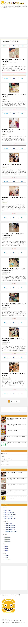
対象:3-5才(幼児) (8, 510)
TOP (7, 594)
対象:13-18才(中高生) (9, 516)
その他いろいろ (5, 464)
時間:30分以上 (7, 541)
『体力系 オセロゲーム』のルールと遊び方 (14, 472)
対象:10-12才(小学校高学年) (10, 514)
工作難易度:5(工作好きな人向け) (11, 531)
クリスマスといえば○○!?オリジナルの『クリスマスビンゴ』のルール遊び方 (16, 425)
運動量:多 (6, 550)
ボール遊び (7, 555)
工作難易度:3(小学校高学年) (10, 527)
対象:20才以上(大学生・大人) (10, 518)
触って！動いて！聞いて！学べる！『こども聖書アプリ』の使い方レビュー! (16, 497)
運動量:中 (6, 548)
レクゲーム (4, 64)
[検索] (11, 409)
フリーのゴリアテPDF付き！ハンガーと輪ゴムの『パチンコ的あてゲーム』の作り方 (16, 485)
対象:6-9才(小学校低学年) (9, 512)
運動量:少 (6, 546)
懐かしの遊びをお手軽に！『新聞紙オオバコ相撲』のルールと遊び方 (16, 479)
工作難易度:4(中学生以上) (10, 529)
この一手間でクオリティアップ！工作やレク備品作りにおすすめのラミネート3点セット (16, 491)
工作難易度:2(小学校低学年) (10, 525)
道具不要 (6, 557)
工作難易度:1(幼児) (8, 523)
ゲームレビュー (8, 559)
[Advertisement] (14, 23)
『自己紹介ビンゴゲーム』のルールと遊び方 (12, 164)
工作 (3, 456)
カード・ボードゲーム (6, 459)
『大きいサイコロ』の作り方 (12, 430)
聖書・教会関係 (5, 461)
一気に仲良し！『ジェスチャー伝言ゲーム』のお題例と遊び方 (16, 443)
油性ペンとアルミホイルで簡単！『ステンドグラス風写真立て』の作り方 (16, 419)
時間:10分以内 (7, 537)
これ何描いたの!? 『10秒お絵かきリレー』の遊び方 (16, 436)
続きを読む (18, 73)
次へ (17, 401)
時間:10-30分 (7, 539)
